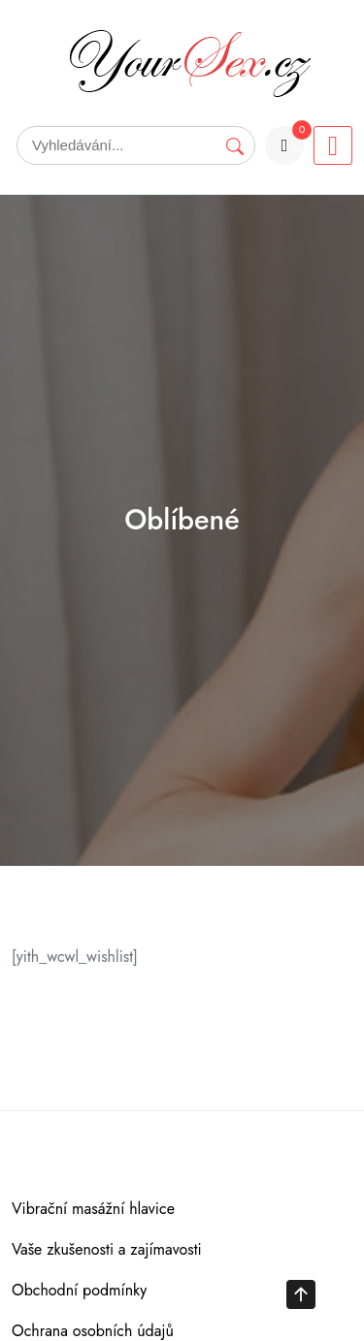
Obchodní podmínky (79, 1290)
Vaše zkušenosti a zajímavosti (107, 1249)
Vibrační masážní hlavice (93, 1208)
